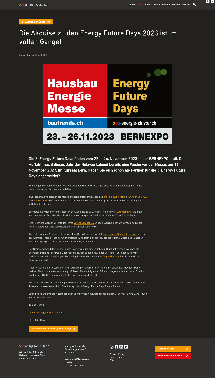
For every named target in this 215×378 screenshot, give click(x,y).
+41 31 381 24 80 (74, 365)
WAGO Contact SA (84, 223)
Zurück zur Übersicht (37, 22)
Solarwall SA (40, 200)
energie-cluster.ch (113, 197)
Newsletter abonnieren (170, 356)
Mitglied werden (166, 349)
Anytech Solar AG (138, 197)
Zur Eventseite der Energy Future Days (51, 329)
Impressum (116, 357)
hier (118, 286)
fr (208, 1)
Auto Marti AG (124, 212)
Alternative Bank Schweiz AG (120, 234)
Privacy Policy (117, 354)
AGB (112, 360)
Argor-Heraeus (111, 256)
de (212, 1)
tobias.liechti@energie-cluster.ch (47, 312)
